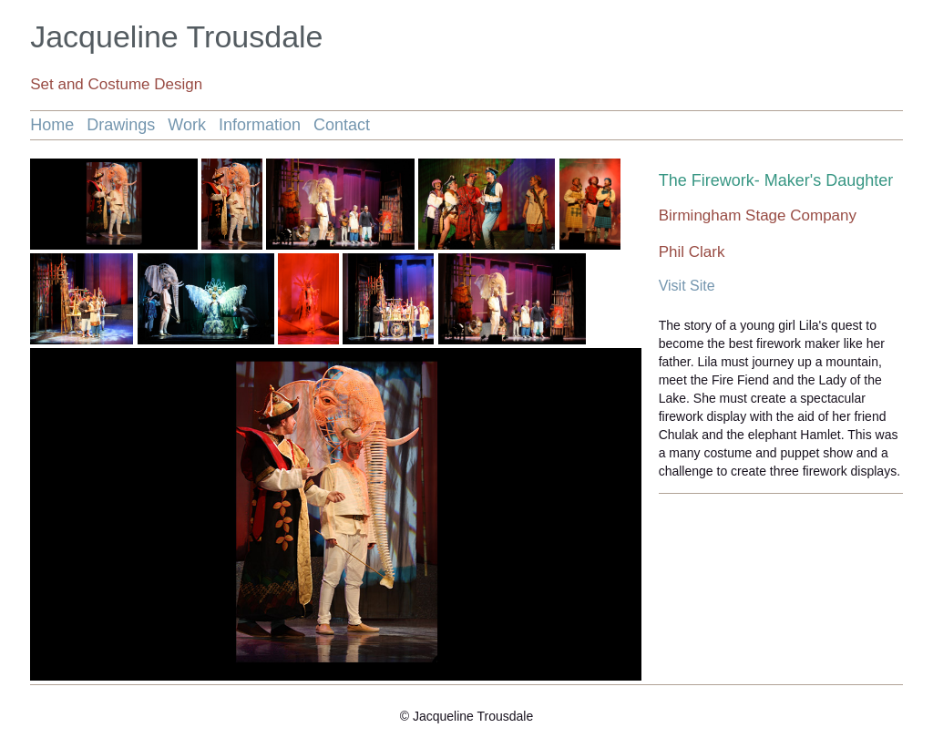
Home (52, 125)
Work (187, 125)
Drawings (121, 125)
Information (260, 125)
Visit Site (687, 285)
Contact (341, 125)
